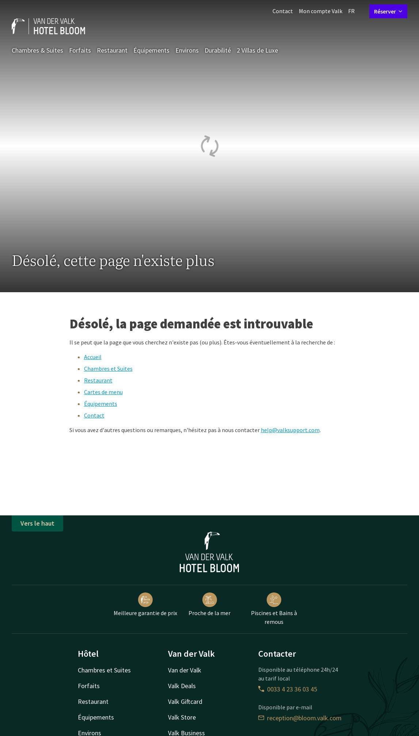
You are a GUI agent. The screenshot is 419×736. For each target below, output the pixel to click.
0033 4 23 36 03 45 (287, 689)
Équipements (151, 50)
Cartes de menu (103, 392)
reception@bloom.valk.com (300, 718)
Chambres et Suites (108, 368)
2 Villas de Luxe (257, 50)
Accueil (93, 357)
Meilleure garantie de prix (145, 604)
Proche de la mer (209, 604)
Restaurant (112, 50)
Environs (187, 50)
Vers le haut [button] (37, 523)
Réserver (388, 11)
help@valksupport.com (290, 430)
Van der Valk (184, 670)
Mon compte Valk (320, 11)
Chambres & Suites (37, 50)
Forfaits (80, 50)
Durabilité (218, 50)
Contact (283, 11)
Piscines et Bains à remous (274, 608)
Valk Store (182, 717)
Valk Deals (182, 686)
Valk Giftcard (185, 701)
